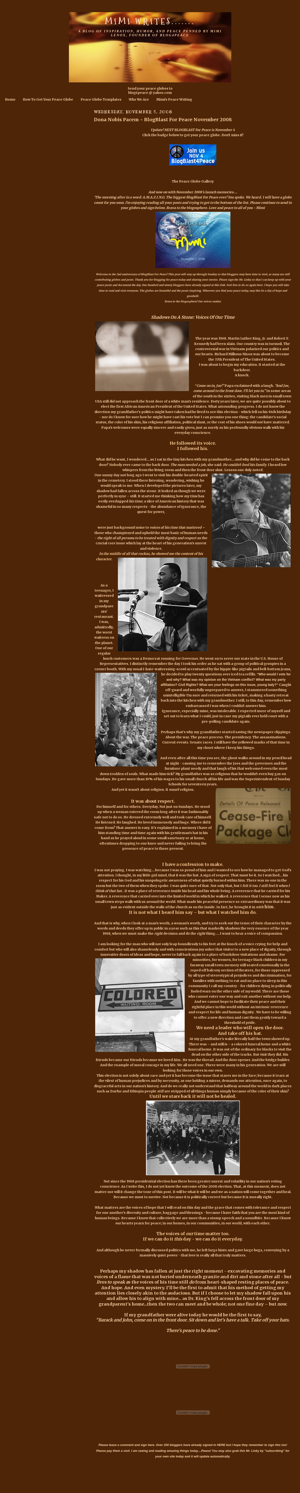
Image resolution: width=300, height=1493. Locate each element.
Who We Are (139, 99)
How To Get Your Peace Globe (48, 99)
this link (219, 285)
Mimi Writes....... (150, 21)
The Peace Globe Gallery (193, 181)
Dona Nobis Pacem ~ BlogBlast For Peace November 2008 (163, 119)
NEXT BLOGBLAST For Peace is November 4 (199, 130)
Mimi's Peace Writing (174, 99)
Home (10, 99)
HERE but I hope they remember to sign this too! (252, 1445)
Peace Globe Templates (101, 99)
